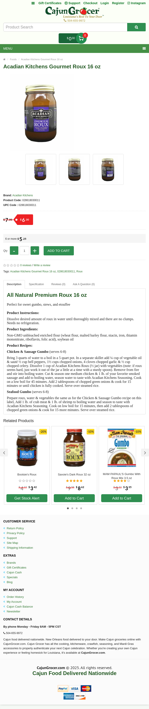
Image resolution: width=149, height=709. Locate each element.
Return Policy (13, 528)
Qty (5, 250)
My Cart (81, 38)
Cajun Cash (12, 572)
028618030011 (66, 271)
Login (105, 3)
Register (118, 3)
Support (10, 538)
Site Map (10, 542)
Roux (79, 271)
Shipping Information (18, 547)
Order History (13, 597)
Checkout (90, 3)
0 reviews (26, 265)
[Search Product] (136, 27)
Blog (8, 582)
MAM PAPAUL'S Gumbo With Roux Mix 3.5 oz (121, 476)
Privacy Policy (14, 533)
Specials (10, 577)
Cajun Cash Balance (18, 606)
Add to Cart (59, 251)
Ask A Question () (84, 284)
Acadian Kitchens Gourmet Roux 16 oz (42, 59)
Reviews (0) (58, 284)
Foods (13, 59)
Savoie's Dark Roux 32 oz (74, 474)
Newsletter (11, 611)
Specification (36, 284)
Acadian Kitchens (22, 195)
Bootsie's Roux (26, 474)
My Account (12, 601)
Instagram (136, 3)
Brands (9, 562)
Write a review (42, 265)
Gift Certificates (49, 3)
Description (14, 284)
